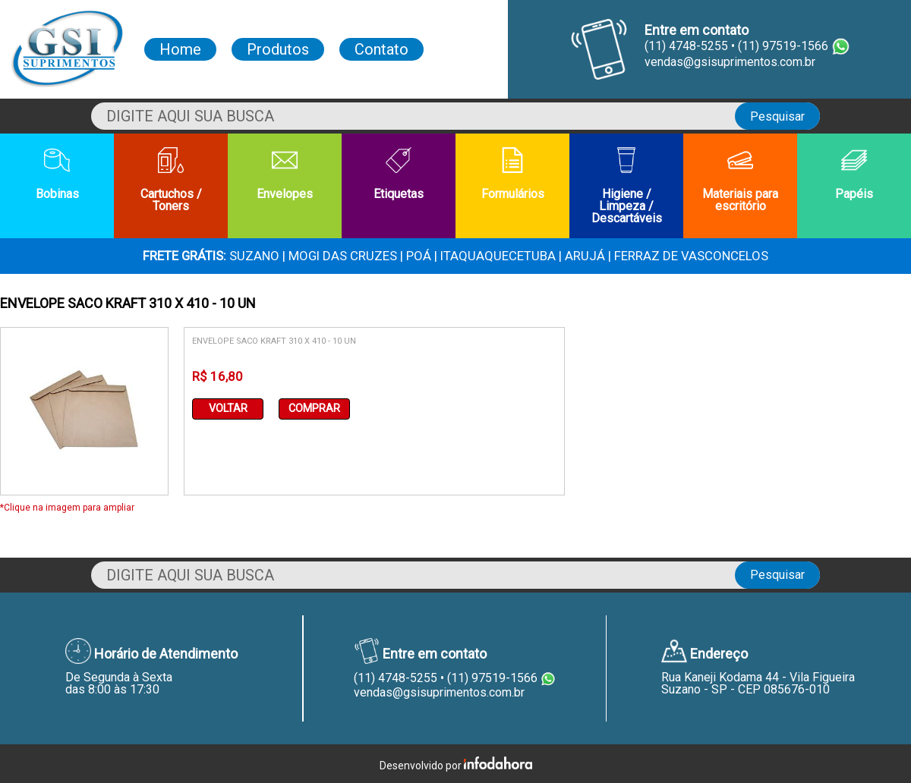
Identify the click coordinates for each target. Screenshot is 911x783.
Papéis (854, 174)
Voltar (228, 408)
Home (180, 49)
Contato (381, 49)
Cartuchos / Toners (171, 180)
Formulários (512, 174)
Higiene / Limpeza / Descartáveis (626, 186)
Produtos (278, 49)
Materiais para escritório (740, 180)
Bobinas (57, 174)
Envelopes (285, 174)
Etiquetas (399, 174)
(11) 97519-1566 (492, 678)
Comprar (314, 408)
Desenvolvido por (456, 764)
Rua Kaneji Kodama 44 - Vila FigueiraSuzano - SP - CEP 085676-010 (758, 683)
